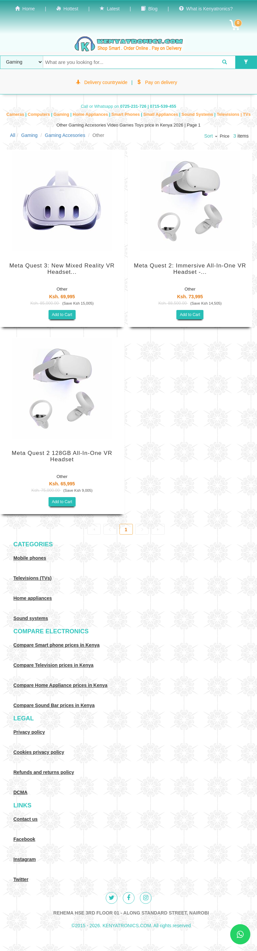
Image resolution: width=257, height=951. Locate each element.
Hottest (67, 8)
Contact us (25, 819)
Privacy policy (29, 732)
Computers (39, 114)
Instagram (24, 859)
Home (25, 8)
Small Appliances (161, 114)
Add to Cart (62, 314)
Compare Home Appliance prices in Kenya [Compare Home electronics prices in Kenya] (60, 685)
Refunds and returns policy (43, 772)
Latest (110, 8)
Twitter (20, 879)
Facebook (24, 839)
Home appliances (32, 598)
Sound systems (30, 618)
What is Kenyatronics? (206, 8)
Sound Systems (198, 114)
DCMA (20, 792)
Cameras (15, 114)
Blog (149, 8)
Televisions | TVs (234, 114)
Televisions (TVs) (32, 578)
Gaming (62, 114)
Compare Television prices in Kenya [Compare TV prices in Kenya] (53, 665)
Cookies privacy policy (38, 752)
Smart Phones (126, 114)
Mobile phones (29, 558)
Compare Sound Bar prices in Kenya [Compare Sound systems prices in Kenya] (54, 705)
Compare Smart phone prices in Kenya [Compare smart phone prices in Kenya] (56, 645)
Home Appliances (91, 114)
